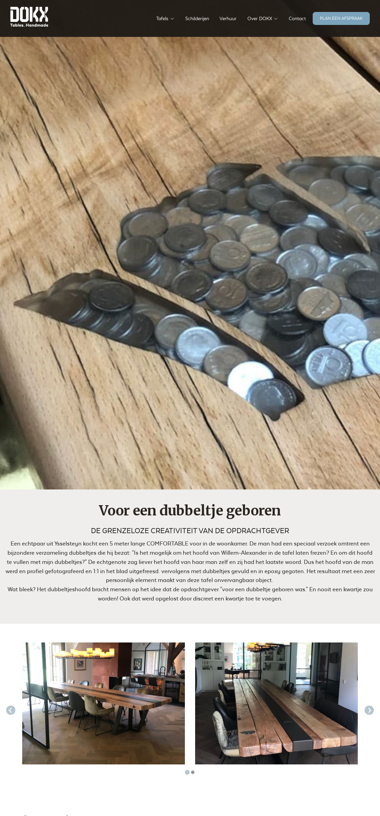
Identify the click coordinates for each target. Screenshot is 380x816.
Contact (297, 18)
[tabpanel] (103, 703)
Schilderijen (197, 18)
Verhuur (227, 18)
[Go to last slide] (10, 710)
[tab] (187, 772)
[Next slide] (369, 710)
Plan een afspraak (341, 18)
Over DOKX (259, 18)
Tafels (162, 18)
